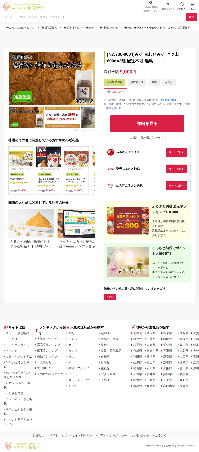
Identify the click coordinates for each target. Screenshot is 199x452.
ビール (72, 374)
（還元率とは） (168, 99)
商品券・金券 (109, 338)
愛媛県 (184, 374)
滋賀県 (167, 356)
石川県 (151, 368)
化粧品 (105, 368)
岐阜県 (167, 333)
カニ (71, 344)
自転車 (105, 356)
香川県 (184, 368)
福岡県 (184, 385)
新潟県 (151, 356)
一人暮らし (44, 362)
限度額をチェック (151, 6)
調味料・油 (72, 27)
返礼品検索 (50, 27)
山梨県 (151, 380)
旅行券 (105, 344)
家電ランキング (47, 350)
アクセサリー (109, 374)
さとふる (11, 350)
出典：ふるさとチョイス (84, 130)
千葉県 (151, 338)
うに (71, 356)
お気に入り (182, 6)
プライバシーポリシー (111, 435)
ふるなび (11, 338)
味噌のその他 (109, 27)
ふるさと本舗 (14, 393)
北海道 (137, 333)
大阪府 (167, 368)
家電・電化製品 (111, 350)
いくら (72, 338)
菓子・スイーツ (78, 380)
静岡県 (167, 338)
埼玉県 (151, 333)
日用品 (105, 362)
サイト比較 (14, 327)
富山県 (151, 362)
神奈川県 (152, 350)
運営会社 (37, 435)
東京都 (151, 344)
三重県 (167, 350)
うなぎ (72, 350)
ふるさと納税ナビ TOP (21, 27)
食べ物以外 (44, 368)
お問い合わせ (140, 435)
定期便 (105, 333)
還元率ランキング (48, 344)
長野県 (151, 385)
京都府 (167, 362)
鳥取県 (184, 333)
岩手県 (137, 344)
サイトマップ (57, 435)
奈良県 (167, 380)
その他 (169, 82)
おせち (72, 385)
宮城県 (137, 350)
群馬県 (137, 385)
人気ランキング (47, 338)
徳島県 (184, 362)
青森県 (137, 338)
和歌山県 (169, 385)
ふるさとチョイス (17, 344)
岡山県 (184, 344)
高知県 (184, 380)
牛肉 (71, 333)
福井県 (151, 374)
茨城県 (137, 374)
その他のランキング (50, 373)
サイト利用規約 (81, 435)
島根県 (184, 338)
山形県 (137, 362)
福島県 (137, 368)
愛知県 (167, 344)
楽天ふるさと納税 (17, 333)
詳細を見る (25, 57)
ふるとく (160, 435)
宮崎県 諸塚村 (114, 82)
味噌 (90, 27)
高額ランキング (47, 356)
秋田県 (137, 356)
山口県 (184, 356)
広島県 (184, 350)
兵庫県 (167, 374)
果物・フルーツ (78, 368)
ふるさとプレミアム (19, 356)
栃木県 (137, 380)
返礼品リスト (168, 6)
